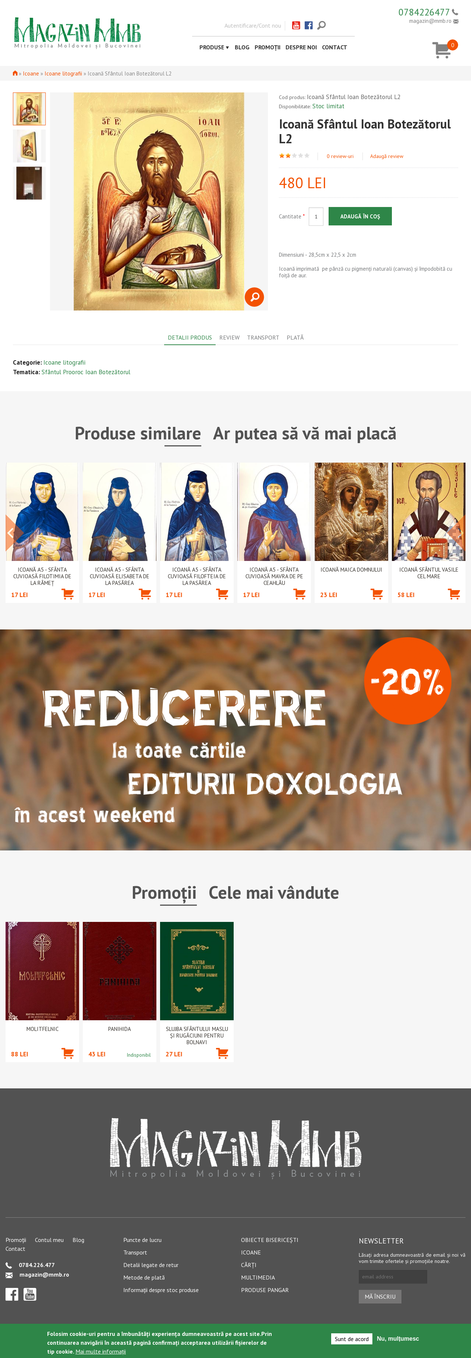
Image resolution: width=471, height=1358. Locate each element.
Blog (242, 47)
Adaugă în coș (360, 216)
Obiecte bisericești (269, 1239)
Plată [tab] (295, 337)
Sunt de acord (352, 1339)
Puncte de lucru (142, 1239)
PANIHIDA (119, 1029)
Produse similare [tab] (138, 432)
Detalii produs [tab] (190, 337)
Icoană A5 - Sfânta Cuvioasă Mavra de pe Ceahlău (274, 576)
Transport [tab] (263, 337)
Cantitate (292, 216)
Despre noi (301, 47)
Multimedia (258, 1277)
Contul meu (49, 1239)
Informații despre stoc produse (161, 1290)
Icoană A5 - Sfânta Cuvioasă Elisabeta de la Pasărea (119, 576)
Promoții (267, 47)
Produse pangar (265, 1290)
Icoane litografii (63, 73)
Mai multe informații (100, 1351)
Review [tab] (229, 337)
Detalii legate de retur (150, 1264)
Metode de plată (144, 1277)
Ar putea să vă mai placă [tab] (305, 432)
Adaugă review (386, 156)
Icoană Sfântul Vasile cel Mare (428, 573)
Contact (334, 47)
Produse (211, 47)
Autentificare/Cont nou (252, 25)
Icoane (31, 73)
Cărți (248, 1264)
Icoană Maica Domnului (351, 569)
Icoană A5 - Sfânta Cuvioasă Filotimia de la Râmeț (42, 576)
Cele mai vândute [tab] (274, 892)
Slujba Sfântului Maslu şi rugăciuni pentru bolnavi (197, 1036)
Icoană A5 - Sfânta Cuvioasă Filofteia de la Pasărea (197, 576)
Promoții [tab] (164, 892)
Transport (135, 1252)
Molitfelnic (42, 1029)
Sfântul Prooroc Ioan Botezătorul (86, 372)
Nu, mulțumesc (398, 1339)
